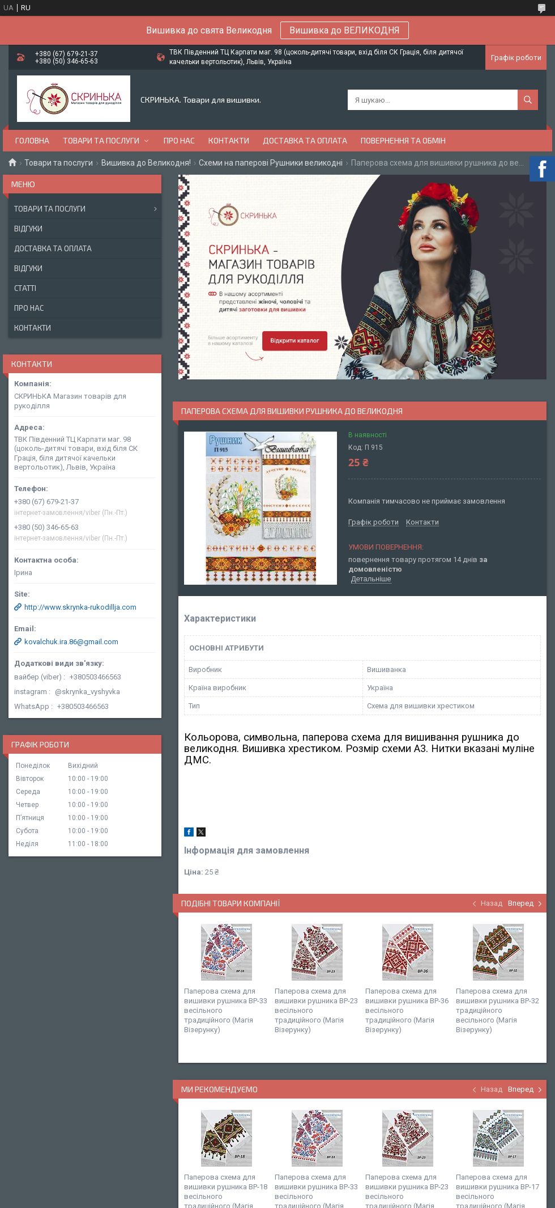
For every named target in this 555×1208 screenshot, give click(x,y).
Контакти (228, 140)
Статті (25, 288)
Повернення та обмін (403, 140)
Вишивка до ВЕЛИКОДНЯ (344, 30)
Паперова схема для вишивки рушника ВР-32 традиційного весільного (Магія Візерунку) (497, 1010)
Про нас (179, 140)
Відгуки (28, 228)
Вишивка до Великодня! (146, 162)
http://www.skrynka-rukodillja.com (80, 607)
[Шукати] (528, 100)
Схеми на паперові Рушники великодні (271, 162)
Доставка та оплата (305, 140)
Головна (32, 140)
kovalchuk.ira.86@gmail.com (71, 641)
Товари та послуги (101, 140)
